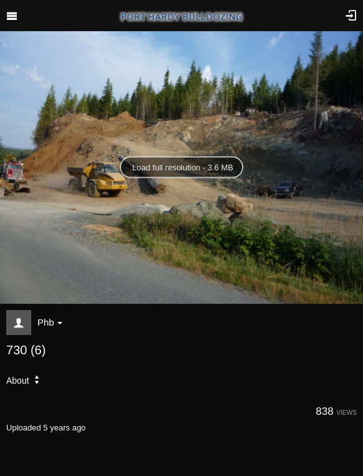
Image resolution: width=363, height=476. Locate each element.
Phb (49, 322)
